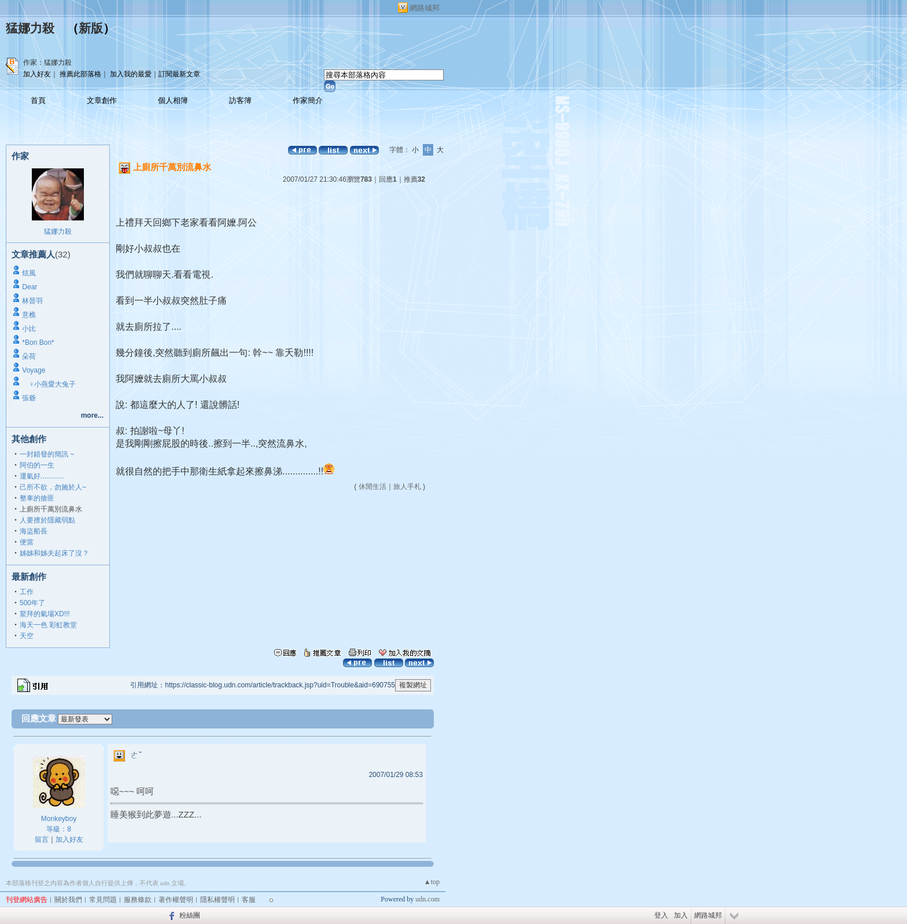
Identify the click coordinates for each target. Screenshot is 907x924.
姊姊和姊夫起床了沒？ (54, 553)
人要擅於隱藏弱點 (47, 520)
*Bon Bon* (38, 342)
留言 (42, 839)
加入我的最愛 (131, 74)
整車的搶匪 (37, 498)
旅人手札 (407, 487)
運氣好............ (42, 476)
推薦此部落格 (80, 74)
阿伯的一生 (37, 465)
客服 (249, 900)
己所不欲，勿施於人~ (53, 487)
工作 (27, 592)
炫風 (29, 273)
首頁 (38, 100)
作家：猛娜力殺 (47, 62)
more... (92, 415)
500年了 (32, 603)
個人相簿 (173, 100)
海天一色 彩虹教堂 (48, 625)
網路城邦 (425, 7)
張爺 (29, 398)
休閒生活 (372, 487)
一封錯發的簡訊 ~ (47, 454)
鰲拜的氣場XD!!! (45, 614)
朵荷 (29, 356)
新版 (91, 28)
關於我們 (68, 900)
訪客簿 (240, 100)
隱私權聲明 (217, 900)
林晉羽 (32, 301)
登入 (661, 915)
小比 (29, 329)
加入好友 (37, 74)
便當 (27, 542)
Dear (29, 287)
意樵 (29, 315)
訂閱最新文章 (179, 74)
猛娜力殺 (30, 28)
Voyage (33, 370)
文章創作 (102, 100)
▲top (432, 882)
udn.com (427, 899)
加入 (681, 915)
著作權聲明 (175, 900)
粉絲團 (189, 915)
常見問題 (103, 900)
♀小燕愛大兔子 (49, 384)
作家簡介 (308, 100)
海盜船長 (33, 531)
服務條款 (138, 900)
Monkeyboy (58, 819)
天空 (27, 636)
